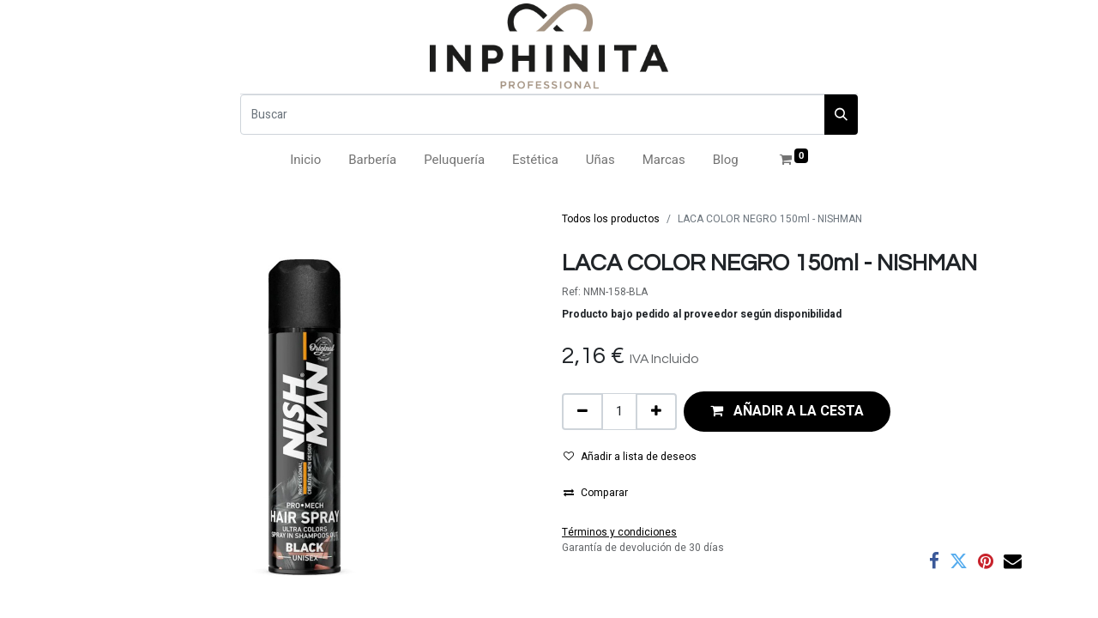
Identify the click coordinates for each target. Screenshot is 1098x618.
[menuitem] (305, 160)
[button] (787, 411)
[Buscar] (532, 114)
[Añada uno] (656, 411)
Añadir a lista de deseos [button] (630, 456)
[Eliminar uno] (582, 411)
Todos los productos (611, 219)
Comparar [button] (596, 492)
